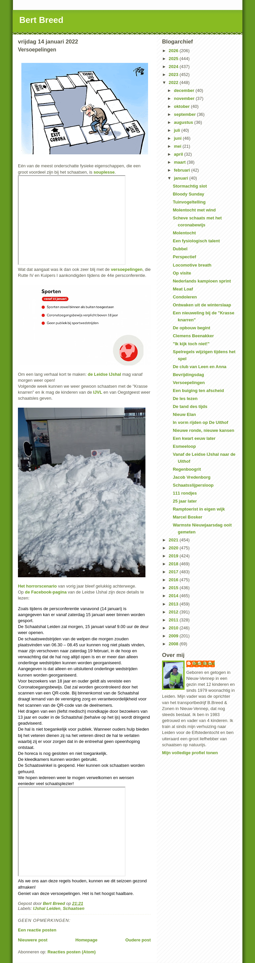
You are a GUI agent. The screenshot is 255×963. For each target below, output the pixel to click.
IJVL (97, 392)
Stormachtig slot (190, 186)
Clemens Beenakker (193, 335)
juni (178, 138)
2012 (174, 611)
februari (182, 170)
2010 (174, 627)
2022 (174, 82)
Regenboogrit (187, 469)
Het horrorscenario (37, 586)
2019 (174, 555)
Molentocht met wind (194, 209)
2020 (174, 547)
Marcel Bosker (187, 517)
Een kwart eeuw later (194, 438)
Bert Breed (41, 20)
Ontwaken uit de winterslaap (202, 304)
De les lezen (185, 398)
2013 (174, 604)
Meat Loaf (183, 288)
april (179, 154)
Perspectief (184, 256)
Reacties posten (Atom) (71, 951)
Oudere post (138, 939)
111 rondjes (185, 493)
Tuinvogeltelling (189, 202)
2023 (174, 74)
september (185, 114)
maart (180, 162)
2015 (174, 587)
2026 (174, 50)
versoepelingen (126, 269)
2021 (174, 539)
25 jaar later (185, 501)
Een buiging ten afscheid (198, 390)
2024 (174, 66)
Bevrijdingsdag (188, 374)
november (185, 98)
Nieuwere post (32, 939)
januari (181, 178)
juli (177, 130)
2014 (174, 595)
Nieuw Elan (184, 414)
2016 (174, 579)
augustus (184, 122)
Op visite (182, 273)
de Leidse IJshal (104, 374)
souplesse (104, 172)
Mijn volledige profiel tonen (190, 752)
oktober (182, 106)
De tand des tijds (190, 406)
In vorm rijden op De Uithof (200, 422)
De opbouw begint (191, 327)
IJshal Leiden (46, 908)
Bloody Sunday (188, 194)
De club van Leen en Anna (199, 366)
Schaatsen (73, 908)
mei (178, 146)
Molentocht (184, 232)
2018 (174, 563)
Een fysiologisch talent (196, 240)
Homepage (86, 939)
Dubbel (180, 248)
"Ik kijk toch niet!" (191, 343)
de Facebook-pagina (46, 592)
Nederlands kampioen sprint (202, 281)
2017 (174, 571)
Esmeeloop (184, 446)
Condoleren (185, 296)
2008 (174, 643)
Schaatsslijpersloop (193, 485)
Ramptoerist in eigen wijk (199, 509)
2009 (174, 635)
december (185, 90)
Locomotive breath (192, 265)
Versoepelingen (189, 382)
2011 (174, 619)
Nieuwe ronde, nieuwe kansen (203, 430)
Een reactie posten (37, 929)
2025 (174, 58)
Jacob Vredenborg (191, 477)
